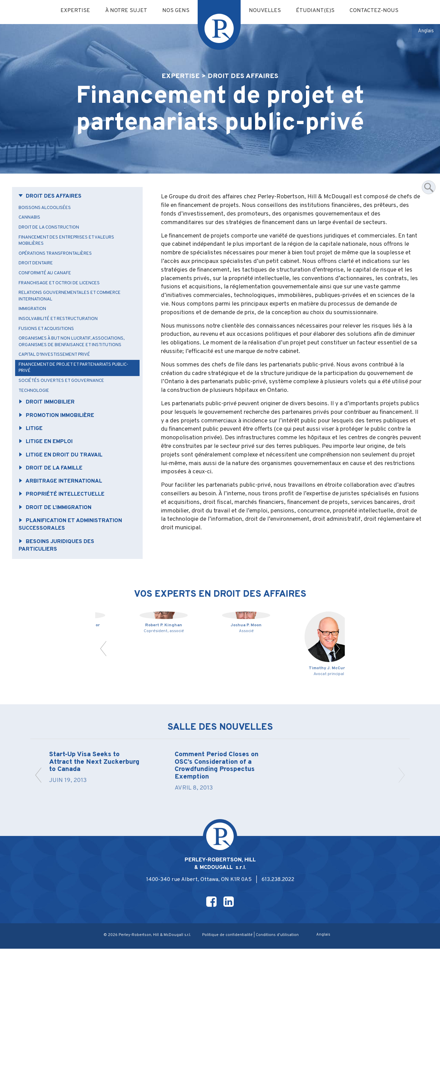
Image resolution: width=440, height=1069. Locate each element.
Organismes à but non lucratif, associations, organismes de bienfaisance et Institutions (75, 368)
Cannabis (32, 233)
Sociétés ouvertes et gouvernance (66, 413)
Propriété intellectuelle (66, 532)
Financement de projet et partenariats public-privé (72, 399)
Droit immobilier (50, 435)
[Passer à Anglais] (425, 31)
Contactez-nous (381, 11)
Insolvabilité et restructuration (64, 340)
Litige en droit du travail (65, 491)
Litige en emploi (49, 477)
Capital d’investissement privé (60, 385)
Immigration (36, 330)
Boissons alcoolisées (48, 223)
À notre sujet (122, 11)
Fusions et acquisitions (50, 351)
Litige (33, 463)
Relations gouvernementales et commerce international (77, 316)
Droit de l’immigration (59, 546)
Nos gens (174, 11)
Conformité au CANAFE (49, 292)
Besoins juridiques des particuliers (60, 586)
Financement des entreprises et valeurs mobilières (74, 257)
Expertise (69, 11)
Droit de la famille (54, 504)
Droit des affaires (53, 210)
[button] (104, 748)
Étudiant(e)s (319, 11)
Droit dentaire (39, 281)
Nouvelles (266, 11)
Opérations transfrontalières (61, 271)
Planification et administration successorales (75, 564)
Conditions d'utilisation (280, 1055)
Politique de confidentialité (229, 1055)
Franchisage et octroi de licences (65, 302)
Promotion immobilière (60, 449)
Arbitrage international (65, 518)
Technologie (37, 423)
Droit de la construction (53, 243)
